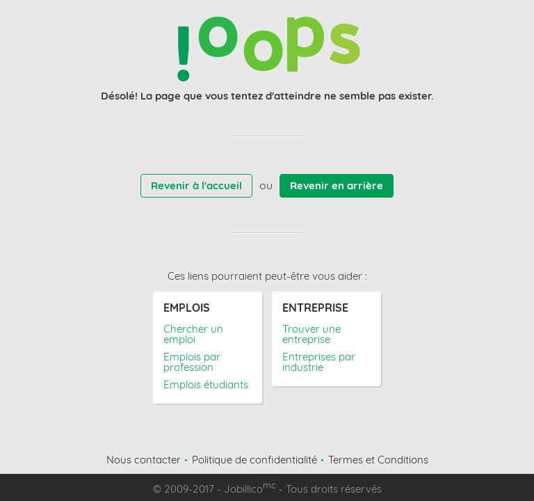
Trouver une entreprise (311, 334)
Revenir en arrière (336, 185)
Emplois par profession (191, 362)
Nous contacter (143, 459)
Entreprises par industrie (318, 362)
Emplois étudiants (205, 384)
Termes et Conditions (378, 459)
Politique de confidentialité (254, 459)
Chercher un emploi (193, 334)
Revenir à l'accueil (196, 185)
